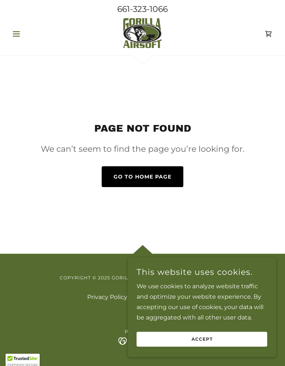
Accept (202, 344)
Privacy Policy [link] (107, 297)
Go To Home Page (142, 176)
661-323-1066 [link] (142, 9)
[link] (142, 33)
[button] (29, 33)
